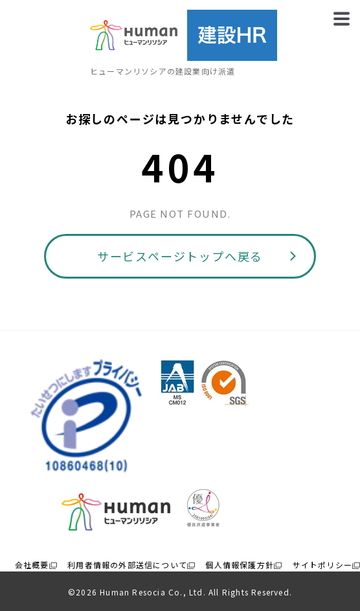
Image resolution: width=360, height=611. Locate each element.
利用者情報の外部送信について (127, 564)
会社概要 (32, 564)
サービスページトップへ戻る (180, 256)
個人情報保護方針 (239, 564)
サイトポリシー (322, 564)
